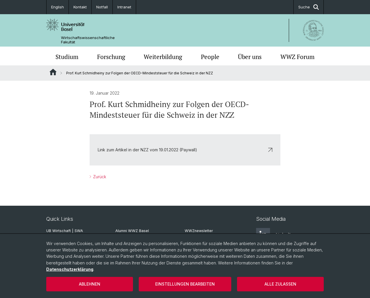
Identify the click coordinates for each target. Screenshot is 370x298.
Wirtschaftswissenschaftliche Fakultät (88, 40)
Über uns (250, 57)
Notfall (102, 7)
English (57, 7)
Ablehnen (89, 284)
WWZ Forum (297, 57)
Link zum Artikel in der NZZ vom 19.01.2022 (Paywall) (185, 149)
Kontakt (80, 7)
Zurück (99, 176)
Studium (67, 57)
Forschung (111, 57)
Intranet (124, 7)
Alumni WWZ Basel (132, 231)
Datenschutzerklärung (69, 269)
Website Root (53, 72)
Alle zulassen (280, 284)
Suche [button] (308, 7)
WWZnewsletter (199, 231)
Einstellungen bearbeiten (185, 284)
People (210, 57)
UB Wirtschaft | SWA (64, 231)
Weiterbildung (163, 57)
